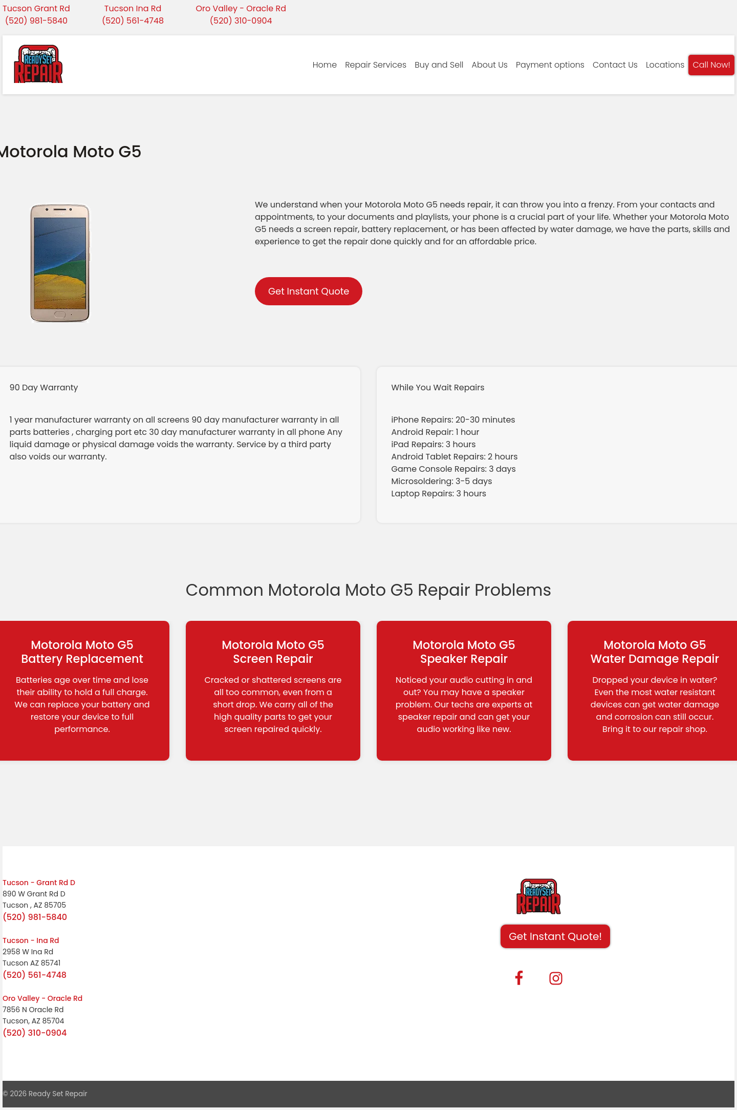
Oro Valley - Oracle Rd (241, 8)
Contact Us (615, 65)
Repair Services (375, 65)
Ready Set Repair (58, 1094)
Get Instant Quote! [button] (555, 936)
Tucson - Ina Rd (31, 940)
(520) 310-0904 (241, 21)
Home (325, 65)
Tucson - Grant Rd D (39, 882)
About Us (490, 65)
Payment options (550, 65)
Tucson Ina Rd (133, 8)
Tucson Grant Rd (36, 8)
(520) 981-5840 (36, 21)
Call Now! (711, 65)
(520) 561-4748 (133, 21)
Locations (665, 65)
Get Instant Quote (308, 291)
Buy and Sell (439, 65)
